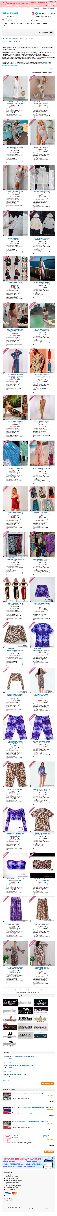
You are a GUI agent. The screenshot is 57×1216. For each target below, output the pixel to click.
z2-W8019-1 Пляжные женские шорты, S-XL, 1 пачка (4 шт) (41, 742)
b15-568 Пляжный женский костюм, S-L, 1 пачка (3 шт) (41, 102)
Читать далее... (8, 1062)
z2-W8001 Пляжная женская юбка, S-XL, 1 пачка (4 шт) (42, 923)
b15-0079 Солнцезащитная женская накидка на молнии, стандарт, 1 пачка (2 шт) (42, 238)
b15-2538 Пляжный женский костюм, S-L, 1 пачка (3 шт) (42, 146)
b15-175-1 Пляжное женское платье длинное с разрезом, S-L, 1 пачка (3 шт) (15, 331)
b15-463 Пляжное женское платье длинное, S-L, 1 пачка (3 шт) (15, 147)
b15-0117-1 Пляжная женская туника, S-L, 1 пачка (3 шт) (15, 192)
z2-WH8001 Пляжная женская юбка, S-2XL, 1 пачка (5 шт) (15, 604)
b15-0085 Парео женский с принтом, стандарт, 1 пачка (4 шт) (15, 559)
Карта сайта (9, 1200)
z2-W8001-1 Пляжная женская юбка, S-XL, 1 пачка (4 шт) (15, 923)
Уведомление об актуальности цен (14, 1074)
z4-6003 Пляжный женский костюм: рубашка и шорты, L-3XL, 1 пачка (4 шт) (41, 559)
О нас (5, 23)
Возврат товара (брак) (13, 1182)
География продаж (11, 1175)
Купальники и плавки (15, 38)
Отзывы (45, 23)
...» (31, 1098)
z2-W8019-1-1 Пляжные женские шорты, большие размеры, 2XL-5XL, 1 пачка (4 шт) (15, 743)
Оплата (27, 23)
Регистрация (35, 8)
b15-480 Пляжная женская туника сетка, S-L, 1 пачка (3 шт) (42, 376)
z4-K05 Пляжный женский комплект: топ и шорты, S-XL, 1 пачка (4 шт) (15, 284)
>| (41, 989)
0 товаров (9, 21)
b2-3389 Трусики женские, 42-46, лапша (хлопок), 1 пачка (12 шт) (30, 1121)
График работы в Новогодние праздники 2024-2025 (20, 1056)
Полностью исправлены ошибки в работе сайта (19, 1065)
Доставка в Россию (12, 1176)
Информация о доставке (13, 1186)
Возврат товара (35, 23)
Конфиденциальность (12, 1187)
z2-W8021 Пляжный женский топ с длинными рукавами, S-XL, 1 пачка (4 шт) (15, 696)
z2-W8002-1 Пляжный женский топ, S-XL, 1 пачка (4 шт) (15, 879)
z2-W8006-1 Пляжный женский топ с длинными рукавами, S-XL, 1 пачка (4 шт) (15, 835)
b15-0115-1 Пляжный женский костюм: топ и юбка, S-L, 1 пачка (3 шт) (15, 238)
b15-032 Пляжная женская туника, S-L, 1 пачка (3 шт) (15, 467)
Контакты (12, 23)
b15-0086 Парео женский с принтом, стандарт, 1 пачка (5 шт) (41, 514)
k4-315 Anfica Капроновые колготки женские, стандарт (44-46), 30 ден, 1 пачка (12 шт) (32, 1136)
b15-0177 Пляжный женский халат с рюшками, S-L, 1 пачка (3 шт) (41, 468)
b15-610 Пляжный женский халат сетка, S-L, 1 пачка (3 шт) (15, 102)
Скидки (15, 26)
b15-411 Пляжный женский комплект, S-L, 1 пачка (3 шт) (42, 283)
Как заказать (7, 26)
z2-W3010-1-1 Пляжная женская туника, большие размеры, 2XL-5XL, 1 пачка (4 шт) (42, 969)
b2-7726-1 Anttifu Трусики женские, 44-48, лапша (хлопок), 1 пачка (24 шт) (32, 1107)
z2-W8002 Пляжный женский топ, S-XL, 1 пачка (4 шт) (42, 879)
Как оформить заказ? (12, 1178)
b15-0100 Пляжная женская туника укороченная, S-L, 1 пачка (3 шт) (15, 514)
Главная (4, 38)
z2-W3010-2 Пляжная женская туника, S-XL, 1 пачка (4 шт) (15, 968)
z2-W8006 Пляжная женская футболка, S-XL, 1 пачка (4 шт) (41, 834)
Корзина (9, 19)
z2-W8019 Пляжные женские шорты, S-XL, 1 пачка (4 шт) (15, 788)
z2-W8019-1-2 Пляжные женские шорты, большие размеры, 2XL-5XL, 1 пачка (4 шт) (42, 696)
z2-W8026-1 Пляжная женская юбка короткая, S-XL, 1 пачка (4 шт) (41, 605)
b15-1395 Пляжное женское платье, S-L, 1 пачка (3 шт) (15, 422)
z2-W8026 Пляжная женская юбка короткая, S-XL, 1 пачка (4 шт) (15, 650)
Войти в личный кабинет (47, 8)
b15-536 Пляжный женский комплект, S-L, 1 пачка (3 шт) (15, 375)
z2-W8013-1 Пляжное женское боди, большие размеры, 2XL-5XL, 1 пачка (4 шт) (41, 789)
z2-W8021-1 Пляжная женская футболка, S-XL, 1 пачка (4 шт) (41, 649)
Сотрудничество (11, 1189)
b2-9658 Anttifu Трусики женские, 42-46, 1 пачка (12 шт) (27, 1093)
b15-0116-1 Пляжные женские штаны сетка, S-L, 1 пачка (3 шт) (41, 193)
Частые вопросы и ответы (14, 1180)
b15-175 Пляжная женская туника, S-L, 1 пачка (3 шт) (41, 330)
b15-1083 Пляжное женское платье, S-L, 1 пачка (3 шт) (41, 422)
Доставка (20, 23)
